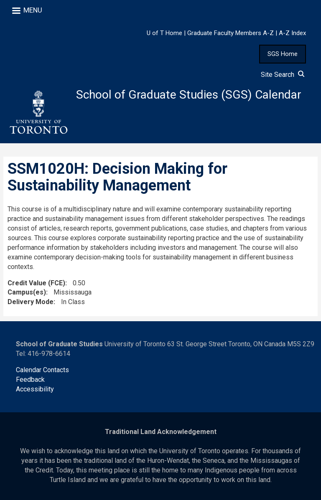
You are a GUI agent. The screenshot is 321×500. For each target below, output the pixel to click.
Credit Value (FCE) (36, 283)
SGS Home (283, 54)
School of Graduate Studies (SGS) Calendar (188, 95)
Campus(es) (27, 292)
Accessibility (35, 389)
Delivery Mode (31, 302)
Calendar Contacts (42, 370)
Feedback (30, 379)
